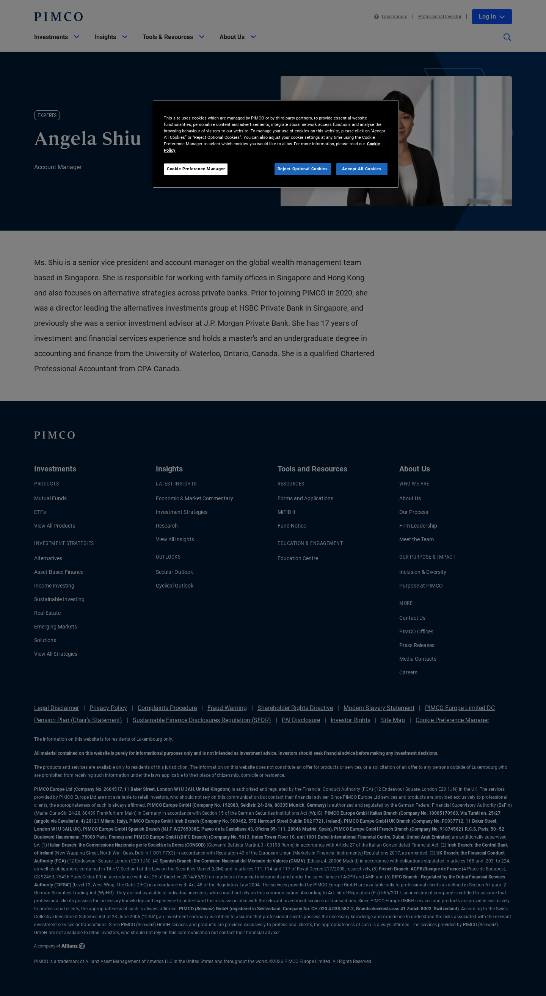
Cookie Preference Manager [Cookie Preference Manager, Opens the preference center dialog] (196, 168)
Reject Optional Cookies (303, 168)
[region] (275, 144)
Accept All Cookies (361, 168)
